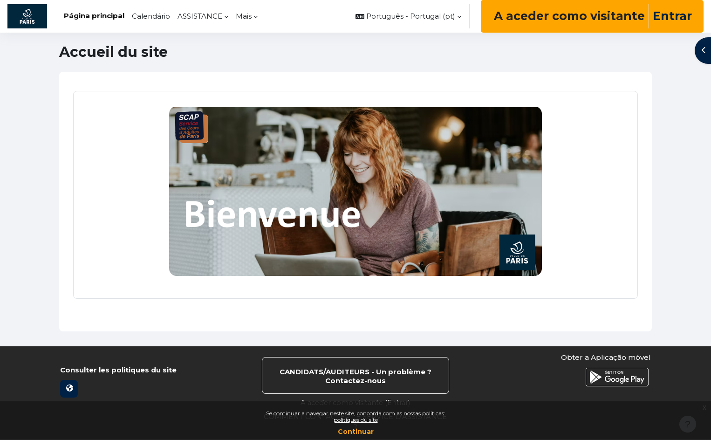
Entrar (672, 16)
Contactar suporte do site (355, 376)
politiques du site (356, 419)
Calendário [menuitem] (151, 16)
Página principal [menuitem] (94, 15)
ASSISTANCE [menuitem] (200, 16)
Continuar (356, 431)
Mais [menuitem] (244, 16)
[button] (408, 16)
